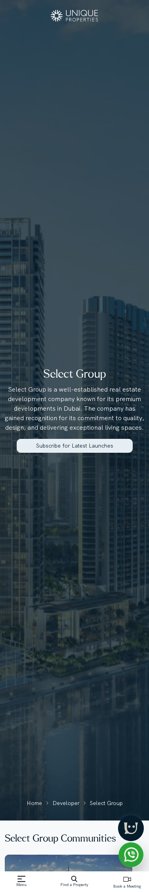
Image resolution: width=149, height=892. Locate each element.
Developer (65, 803)
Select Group (106, 803)
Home (34, 803)
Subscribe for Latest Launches (74, 445)
